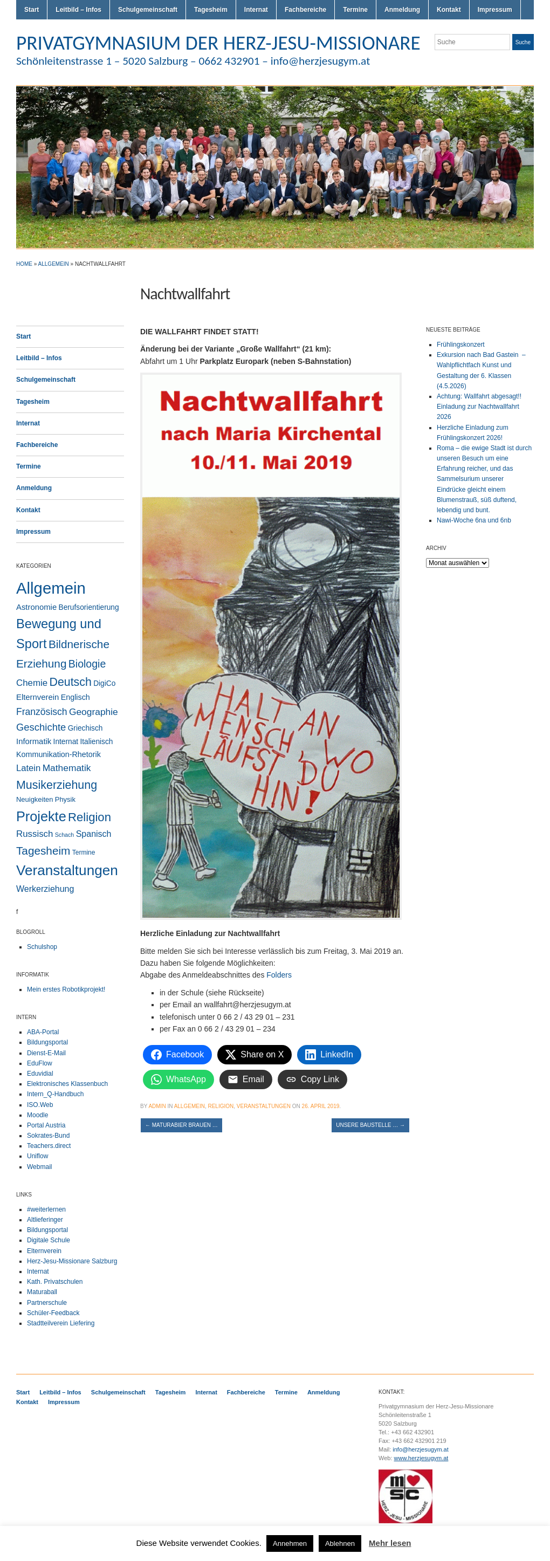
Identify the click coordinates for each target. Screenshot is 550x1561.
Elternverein (44, 1251)
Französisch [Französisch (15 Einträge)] (41, 711)
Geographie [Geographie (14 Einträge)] (93, 711)
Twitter (489, 63)
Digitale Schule (48, 1240)
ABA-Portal (43, 1032)
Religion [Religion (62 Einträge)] (89, 817)
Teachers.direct (49, 1146)
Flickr (502, 63)
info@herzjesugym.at (421, 1449)
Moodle (37, 1115)
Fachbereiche (305, 9)
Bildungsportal (47, 1042)
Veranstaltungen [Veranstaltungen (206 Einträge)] (67, 870)
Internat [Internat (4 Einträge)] (66, 742)
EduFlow (39, 1063)
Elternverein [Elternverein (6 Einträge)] (37, 697)
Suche (523, 42)
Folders (279, 975)
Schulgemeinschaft (147, 9)
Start (31, 9)
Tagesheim (211, 9)
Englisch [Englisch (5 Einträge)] (75, 697)
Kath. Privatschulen (54, 1281)
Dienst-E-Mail (46, 1053)
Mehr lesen (390, 1543)
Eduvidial (40, 1073)
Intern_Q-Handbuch (55, 1094)
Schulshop (42, 947)
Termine (355, 9)
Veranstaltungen (264, 1106)
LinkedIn (528, 63)
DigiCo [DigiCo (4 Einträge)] (104, 683)
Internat (256, 9)
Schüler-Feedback (53, 1313)
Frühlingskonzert (461, 344)
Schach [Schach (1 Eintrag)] (64, 834)
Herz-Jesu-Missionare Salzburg (72, 1261)
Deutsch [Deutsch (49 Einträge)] (70, 682)
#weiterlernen (46, 1209)
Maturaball (42, 1292)
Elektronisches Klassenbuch (67, 1084)
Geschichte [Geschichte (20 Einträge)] (41, 727)
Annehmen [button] (290, 1543)
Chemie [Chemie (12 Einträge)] (31, 683)
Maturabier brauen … (181, 1125)
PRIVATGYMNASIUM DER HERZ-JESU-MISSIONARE (218, 42)
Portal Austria (46, 1125)
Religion (220, 1106)
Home (24, 264)
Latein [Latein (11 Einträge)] (28, 768)
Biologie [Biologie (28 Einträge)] (87, 664)
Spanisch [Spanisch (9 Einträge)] (94, 833)
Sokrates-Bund (48, 1135)
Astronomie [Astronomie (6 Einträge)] (36, 607)
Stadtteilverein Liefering (60, 1323)
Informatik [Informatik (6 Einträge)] (33, 741)
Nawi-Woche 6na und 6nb (474, 520)
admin (157, 1106)
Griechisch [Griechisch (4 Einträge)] (85, 728)
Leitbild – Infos (78, 9)
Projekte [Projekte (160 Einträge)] (41, 816)
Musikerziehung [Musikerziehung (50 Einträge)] (56, 785)
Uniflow (37, 1156)
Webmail (39, 1167)
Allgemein (53, 264)
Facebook (515, 63)
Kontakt (449, 9)
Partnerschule (47, 1302)
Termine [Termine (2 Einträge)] (83, 852)
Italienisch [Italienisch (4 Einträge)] (96, 742)
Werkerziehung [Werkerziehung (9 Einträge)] (45, 888)
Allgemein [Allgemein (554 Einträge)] (51, 588)
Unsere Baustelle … (370, 1125)
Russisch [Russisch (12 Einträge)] (34, 834)
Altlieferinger (45, 1219)
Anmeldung (402, 9)
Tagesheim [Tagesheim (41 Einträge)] (43, 850)
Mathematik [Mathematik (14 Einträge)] (67, 767)
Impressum (495, 9)
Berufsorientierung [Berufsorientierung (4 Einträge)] (89, 607)
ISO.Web (40, 1105)
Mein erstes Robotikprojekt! (66, 989)
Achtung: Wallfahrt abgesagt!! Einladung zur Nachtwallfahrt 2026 (479, 407)
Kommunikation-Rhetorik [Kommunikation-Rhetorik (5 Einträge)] (58, 754)
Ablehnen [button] (340, 1543)
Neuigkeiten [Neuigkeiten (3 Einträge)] (34, 799)
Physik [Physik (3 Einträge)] (65, 799)
